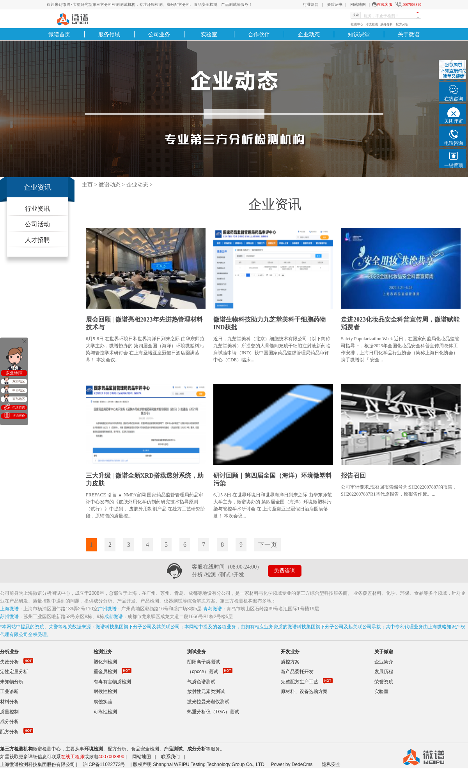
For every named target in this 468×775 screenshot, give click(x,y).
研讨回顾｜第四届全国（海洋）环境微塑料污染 (272, 479)
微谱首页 (59, 34)
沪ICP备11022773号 (104, 764)
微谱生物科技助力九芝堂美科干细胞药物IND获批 (269, 323)
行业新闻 (311, 4)
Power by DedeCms (291, 764)
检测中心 (357, 24)
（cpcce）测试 (202, 671)
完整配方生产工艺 (299, 681)
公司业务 (159, 34)
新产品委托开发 (297, 671)
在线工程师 (72, 756)
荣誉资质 (383, 681)
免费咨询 (285, 571)
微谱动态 (110, 185)
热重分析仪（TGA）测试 (213, 712)
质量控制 (9, 712)
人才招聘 (37, 239)
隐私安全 (331, 764)
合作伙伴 (259, 34)
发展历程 (383, 671)
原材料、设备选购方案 (304, 691)
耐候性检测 (105, 691)
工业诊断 (9, 691)
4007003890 (411, 4)
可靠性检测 (105, 712)
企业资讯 (37, 187)
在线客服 (384, 4)
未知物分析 (11, 681)
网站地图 (358, 4)
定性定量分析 (14, 671)
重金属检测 (105, 671)
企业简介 (383, 662)
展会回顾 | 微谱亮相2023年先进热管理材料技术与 (144, 323)
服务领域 (109, 34)
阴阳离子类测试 (203, 662)
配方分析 (402, 24)
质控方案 (290, 662)
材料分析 (9, 701)
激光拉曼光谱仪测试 (208, 701)
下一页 (267, 544)
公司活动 (37, 224)
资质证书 (334, 4)
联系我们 (170, 756)
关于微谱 (409, 34)
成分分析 (386, 24)
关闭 (24, 341)
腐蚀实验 (103, 701)
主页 (87, 185)
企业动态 (309, 34)
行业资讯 (37, 208)
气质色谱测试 (201, 681)
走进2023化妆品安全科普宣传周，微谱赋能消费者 (400, 323)
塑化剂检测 (105, 662)
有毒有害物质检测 (112, 681)
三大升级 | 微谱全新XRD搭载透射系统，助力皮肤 (145, 479)
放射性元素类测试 (206, 691)
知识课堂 (359, 34)
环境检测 (371, 24)
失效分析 (9, 662)
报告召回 (353, 475)
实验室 (209, 34)
